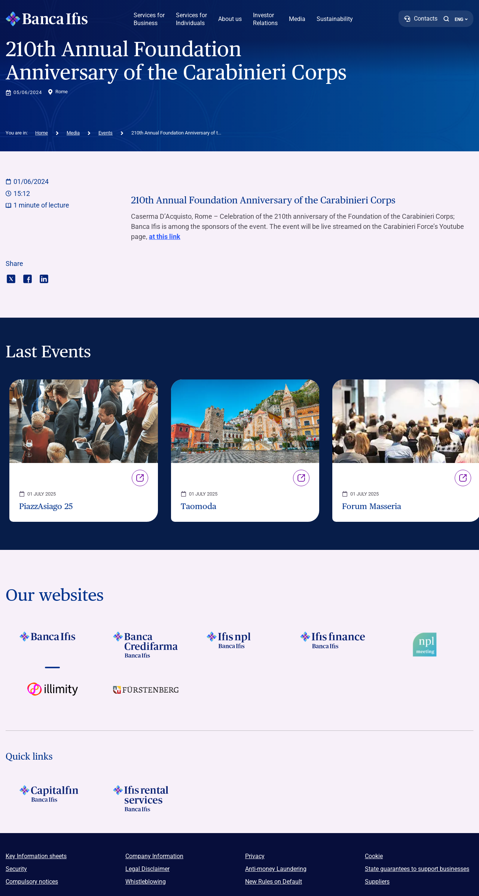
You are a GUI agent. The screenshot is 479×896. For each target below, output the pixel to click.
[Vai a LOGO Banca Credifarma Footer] (146, 645)
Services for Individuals (191, 19)
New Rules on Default (273, 881)
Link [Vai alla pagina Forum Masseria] (463, 478)
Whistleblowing (145, 881)
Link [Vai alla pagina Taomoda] (301, 478)
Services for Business (149, 19)
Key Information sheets (36, 856)
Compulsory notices (32, 881)
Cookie (374, 856)
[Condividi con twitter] (11, 278)
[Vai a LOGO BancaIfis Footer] (52, 645)
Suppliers (377, 881)
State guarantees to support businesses (417, 868)
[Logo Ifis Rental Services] (146, 798)
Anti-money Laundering (275, 868)
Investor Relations (265, 19)
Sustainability (335, 18)
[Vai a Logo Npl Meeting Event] (426, 645)
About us (230, 18)
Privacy (255, 856)
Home (41, 133)
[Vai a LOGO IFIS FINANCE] (333, 645)
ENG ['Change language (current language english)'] (461, 19)
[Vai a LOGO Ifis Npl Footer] (239, 645)
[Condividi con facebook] (27, 278)
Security (16, 868)
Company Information (154, 856)
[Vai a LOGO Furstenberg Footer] (146, 695)
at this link (164, 236)
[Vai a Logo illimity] (52, 695)
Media (297, 18)
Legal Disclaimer (147, 868)
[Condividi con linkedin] (44, 278)
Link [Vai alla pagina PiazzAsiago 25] (140, 478)
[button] (446, 19)
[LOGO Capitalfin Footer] (52, 798)
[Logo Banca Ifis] (47, 18)
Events (105, 133)
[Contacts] (420, 18)
